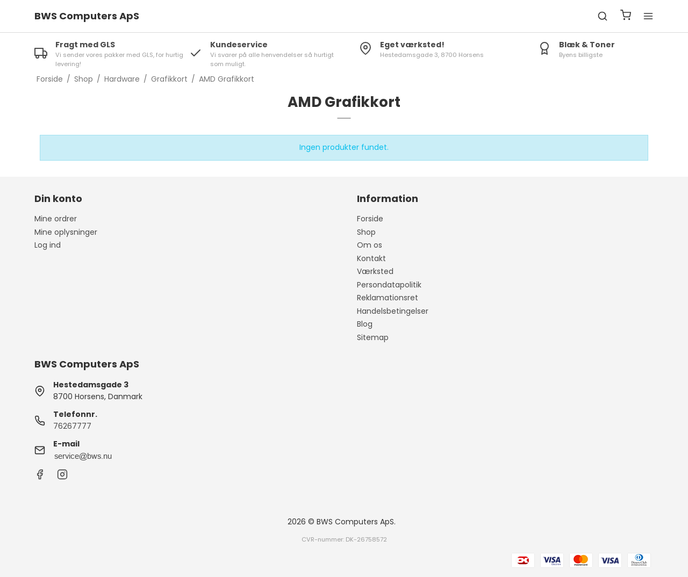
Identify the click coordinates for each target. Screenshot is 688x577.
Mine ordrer (55, 218)
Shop (366, 232)
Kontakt (371, 258)
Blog (364, 324)
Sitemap (373, 337)
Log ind (47, 245)
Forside (370, 218)
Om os (369, 245)
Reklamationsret (387, 297)
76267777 (72, 426)
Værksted (375, 271)
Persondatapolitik (389, 284)
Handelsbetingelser (392, 311)
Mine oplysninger (65, 232)
